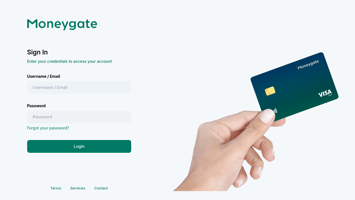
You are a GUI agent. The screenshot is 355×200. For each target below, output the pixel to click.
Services (77, 188)
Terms (55, 188)
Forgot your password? (48, 128)
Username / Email (43, 76)
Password (36, 105)
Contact (101, 188)
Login (78, 146)
